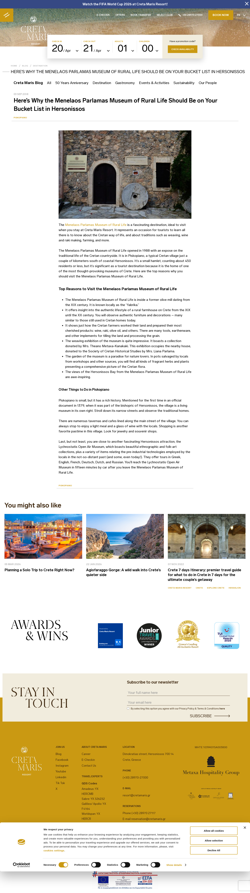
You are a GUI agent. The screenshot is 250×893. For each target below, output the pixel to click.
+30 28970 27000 (190, 15)
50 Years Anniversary (71, 83)
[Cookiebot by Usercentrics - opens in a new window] (21, 886)
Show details (174, 886)
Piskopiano (20, 117)
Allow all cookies (214, 852)
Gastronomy (125, 83)
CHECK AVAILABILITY (182, 49)
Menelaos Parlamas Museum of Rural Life (95, 225)
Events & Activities (154, 83)
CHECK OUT (89, 41)
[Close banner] (245, 849)
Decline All (214, 871)
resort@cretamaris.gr (136, 795)
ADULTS (119, 41)
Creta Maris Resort (180, 588)
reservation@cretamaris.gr (148, 819)
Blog (25, 66)
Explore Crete (215, 588)
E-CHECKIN (103, 15)
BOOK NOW (221, 15)
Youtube (61, 771)
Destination (40, 66)
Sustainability (184, 83)
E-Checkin (88, 759)
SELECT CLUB (165, 15)
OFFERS (120, 15)
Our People (208, 83)
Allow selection (214, 862)
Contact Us (89, 765)
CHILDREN (144, 41)
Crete (199, 588)
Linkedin (61, 777)
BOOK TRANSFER (141, 15)
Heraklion (235, 588)
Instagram (62, 765)
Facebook (62, 759)
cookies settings (53, 872)
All (49, 83)
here (222, 708)
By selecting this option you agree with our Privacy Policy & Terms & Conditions (178, 708)
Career (86, 754)
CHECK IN (57, 41)
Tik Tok (60, 783)
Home (14, 66)
